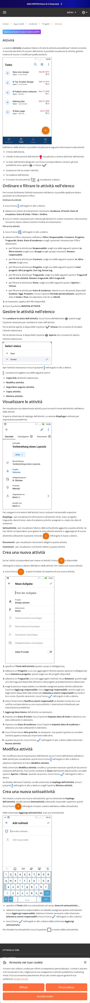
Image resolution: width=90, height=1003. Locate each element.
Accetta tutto (45, 996)
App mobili (19, 23)
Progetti (46, 23)
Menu (70, 12)
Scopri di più (21, 978)
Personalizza (66, 987)
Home (6, 23)
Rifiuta (24, 987)
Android (33, 23)
